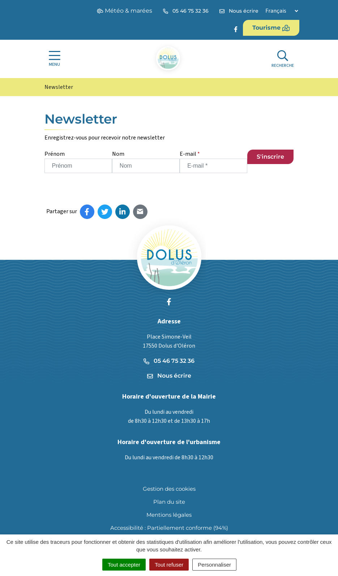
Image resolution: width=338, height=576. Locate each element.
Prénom (54, 154)
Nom (118, 154)
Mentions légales (169, 514)
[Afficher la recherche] (282, 59)
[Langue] (281, 11)
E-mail (190, 154)
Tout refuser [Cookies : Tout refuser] (169, 565)
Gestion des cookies (169, 488)
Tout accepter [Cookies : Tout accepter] (124, 565)
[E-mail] (213, 166)
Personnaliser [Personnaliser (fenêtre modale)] (214, 565)
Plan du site (169, 501)
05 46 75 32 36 (169, 360)
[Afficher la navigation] (54, 59)
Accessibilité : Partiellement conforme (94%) (169, 527)
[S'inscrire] (270, 157)
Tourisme (271, 27)
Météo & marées (124, 10)
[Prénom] (78, 166)
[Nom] (146, 166)
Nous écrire (169, 375)
